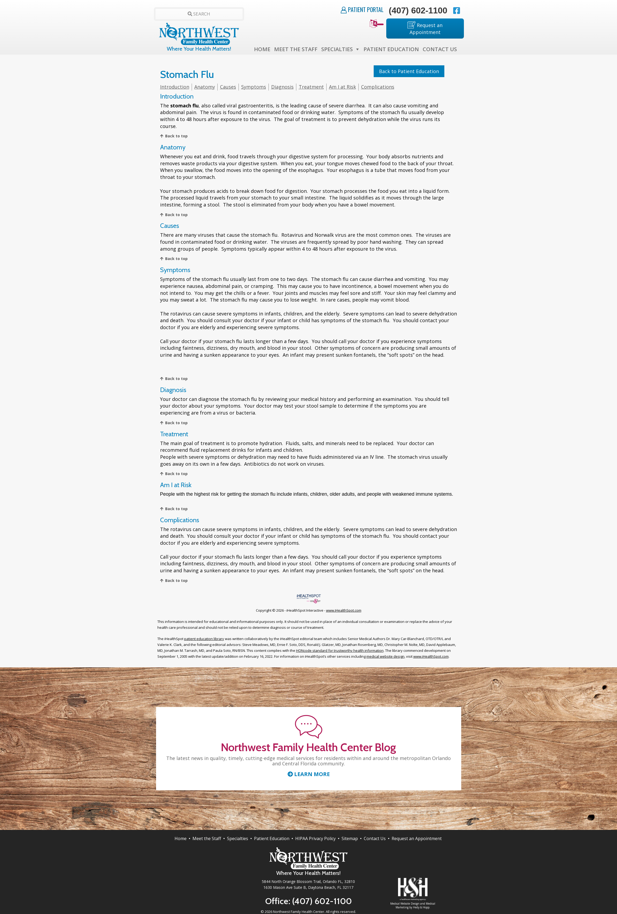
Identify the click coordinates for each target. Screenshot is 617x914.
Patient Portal (362, 9)
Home (262, 49)
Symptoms (253, 87)
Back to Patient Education (409, 71)
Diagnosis (282, 87)
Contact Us (440, 49)
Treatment (311, 87)
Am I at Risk (342, 87)
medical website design (385, 656)
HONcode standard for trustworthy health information (340, 650)
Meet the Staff (295, 49)
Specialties (337, 49)
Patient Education (391, 49)
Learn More (308, 774)
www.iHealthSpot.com (343, 610)
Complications (377, 87)
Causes (228, 87)
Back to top (176, 135)
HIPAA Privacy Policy (315, 838)
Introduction (174, 87)
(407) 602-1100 (418, 10)
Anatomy (204, 87)
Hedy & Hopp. (421, 907)
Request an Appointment (424, 28)
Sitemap (350, 838)
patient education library (204, 638)
